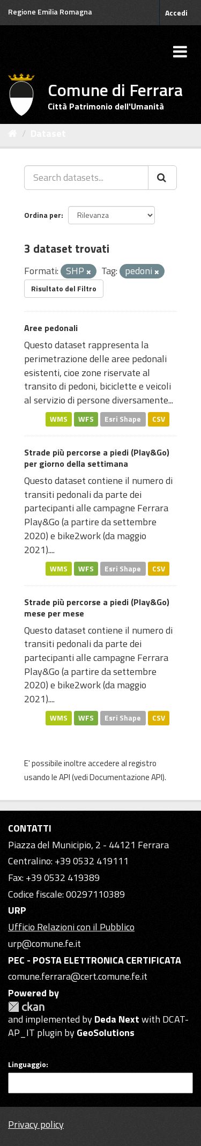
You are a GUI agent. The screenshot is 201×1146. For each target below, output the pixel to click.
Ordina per (42, 215)
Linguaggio (27, 1064)
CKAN (26, 1006)
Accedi (176, 12)
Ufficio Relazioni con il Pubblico (71, 927)
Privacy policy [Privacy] (36, 1124)
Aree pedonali (51, 327)
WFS (86, 419)
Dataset (48, 133)
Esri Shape (123, 419)
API (64, 777)
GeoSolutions (106, 1032)
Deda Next (116, 1019)
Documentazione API (126, 777)
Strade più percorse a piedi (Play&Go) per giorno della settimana (96, 458)
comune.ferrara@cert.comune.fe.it (77, 976)
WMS (59, 419)
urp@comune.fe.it (44, 943)
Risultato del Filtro (63, 288)
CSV (158, 419)
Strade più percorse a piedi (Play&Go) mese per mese (96, 608)
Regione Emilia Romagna (50, 11)
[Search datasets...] (86, 177)
